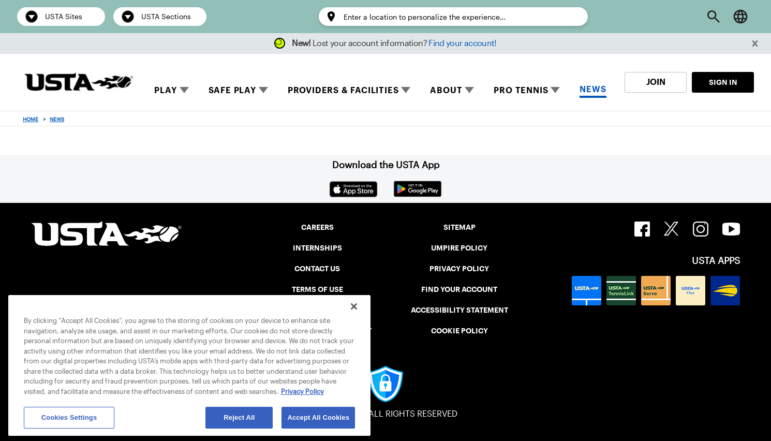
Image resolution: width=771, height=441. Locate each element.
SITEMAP (459, 227)
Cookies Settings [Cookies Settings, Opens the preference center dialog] (69, 417)
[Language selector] (740, 16)
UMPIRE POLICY (459, 248)
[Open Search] (713, 16)
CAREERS (317, 227)
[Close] (354, 306)
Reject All (239, 417)
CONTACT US (317, 268)
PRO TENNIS (521, 90)
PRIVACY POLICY (459, 268)
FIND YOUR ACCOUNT (459, 289)
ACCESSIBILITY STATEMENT (459, 310)
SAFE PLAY (232, 90)
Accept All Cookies (318, 417)
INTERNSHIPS (317, 248)
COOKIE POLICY (459, 330)
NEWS (593, 89)
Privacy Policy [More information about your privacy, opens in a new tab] (302, 391)
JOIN (655, 82)
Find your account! (462, 43)
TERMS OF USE (317, 289)
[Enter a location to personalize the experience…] (460, 17)
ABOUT (446, 90)
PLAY (165, 90)
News (57, 119)
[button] (755, 43)
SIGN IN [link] (723, 82)
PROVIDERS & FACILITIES (343, 90)
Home (30, 119)
